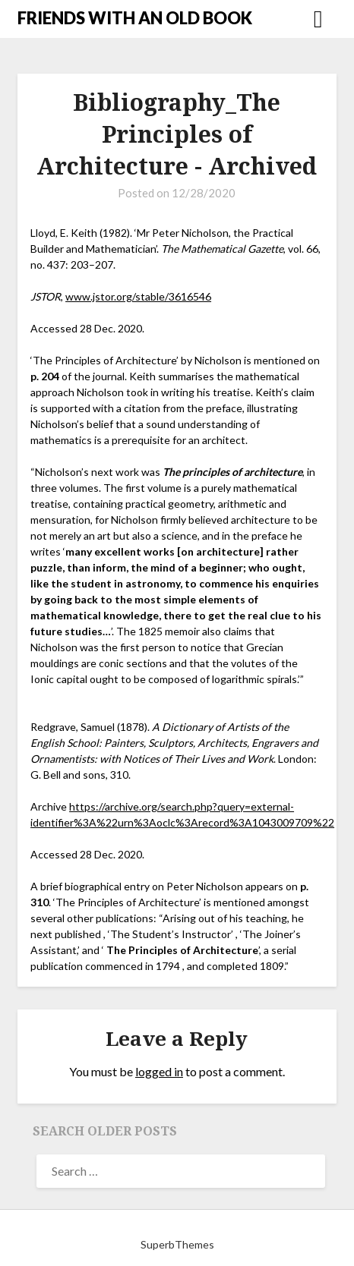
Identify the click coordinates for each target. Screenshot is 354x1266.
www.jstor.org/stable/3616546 (138, 296)
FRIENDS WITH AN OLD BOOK (134, 18)
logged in (159, 1071)
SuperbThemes (177, 1244)
